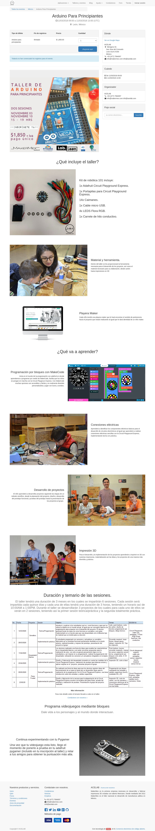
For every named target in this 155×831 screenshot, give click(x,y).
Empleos (48, 796)
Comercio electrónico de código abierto (130, 829)
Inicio (12, 791)
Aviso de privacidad (17, 803)
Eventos (13, 801)
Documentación (15, 805)
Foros (12, 796)
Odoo (108, 829)
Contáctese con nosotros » (77, 698)
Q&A (11, 794)
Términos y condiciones (18, 798)
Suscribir (138, 115)
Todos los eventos (18, 9)
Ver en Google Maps (112, 40)
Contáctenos (49, 791)
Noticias (48, 794)
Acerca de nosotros (108, 788)
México (30, 9)
